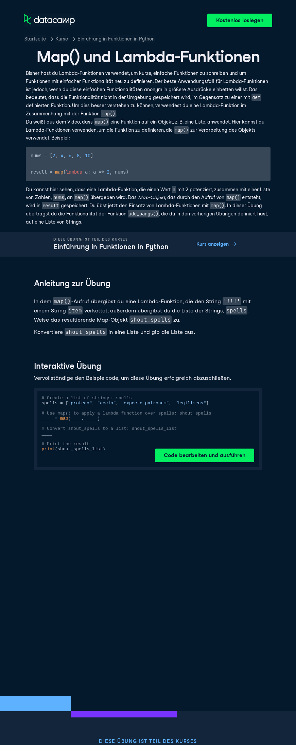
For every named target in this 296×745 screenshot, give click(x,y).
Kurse (61, 39)
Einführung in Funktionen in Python (116, 39)
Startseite (35, 39)
